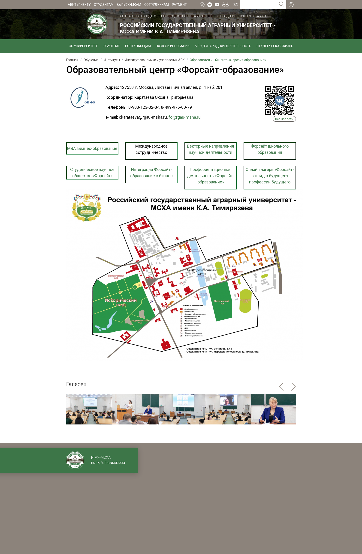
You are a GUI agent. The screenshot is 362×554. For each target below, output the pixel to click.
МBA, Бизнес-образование (92, 148)
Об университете (83, 46)
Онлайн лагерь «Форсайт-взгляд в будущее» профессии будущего (270, 175)
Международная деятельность (223, 46)
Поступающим (138, 46)
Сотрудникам (156, 4)
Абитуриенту (79, 4)
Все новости (284, 119)
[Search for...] (258, 4)
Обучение (111, 46)
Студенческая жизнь (274, 46)
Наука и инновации (173, 46)
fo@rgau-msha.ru (185, 117)
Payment (179, 4)
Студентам (104, 4)
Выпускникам (129, 4)
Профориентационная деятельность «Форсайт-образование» (210, 175)
